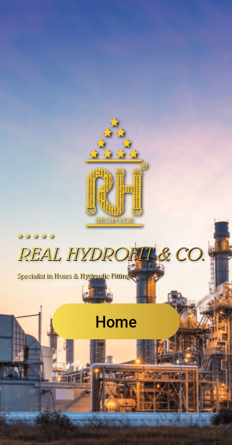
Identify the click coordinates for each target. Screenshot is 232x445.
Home (116, 322)
